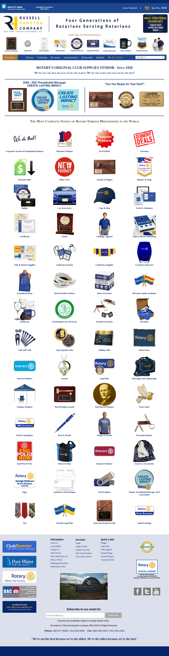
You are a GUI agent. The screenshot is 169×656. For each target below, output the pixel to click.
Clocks (65, 236)
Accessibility (56, 546)
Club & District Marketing (144, 236)
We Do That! (115, 57)
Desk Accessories (104, 293)
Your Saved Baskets (84, 553)
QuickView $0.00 (155, 8)
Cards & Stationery (144, 208)
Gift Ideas (144, 322)
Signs (24, 492)
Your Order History (83, 556)
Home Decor (144, 350)
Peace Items (144, 407)
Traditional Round (76, 50)
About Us (54, 543)
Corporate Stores (108, 560)
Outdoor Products (25, 407)
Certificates (25, 236)
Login (78, 543)
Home (29, 57)
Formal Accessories (104, 322)
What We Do (56, 553)
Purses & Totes (64, 464)
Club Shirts (158, 50)
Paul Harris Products (104, 407)
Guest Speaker (125, 50)
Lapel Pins (27, 50)
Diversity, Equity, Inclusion (144, 293)
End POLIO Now (24, 464)
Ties (24, 523)
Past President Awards (64, 407)
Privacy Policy (56, 560)
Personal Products (144, 435)
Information (71, 57)
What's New (64, 180)
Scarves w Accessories (144, 464)
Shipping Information (59, 563)
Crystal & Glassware (144, 265)
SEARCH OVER (19, 607)
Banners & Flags (144, 180)
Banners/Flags (107, 553)
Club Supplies (44, 50)
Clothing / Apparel (104, 236)
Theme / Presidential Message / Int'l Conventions (144, 493)
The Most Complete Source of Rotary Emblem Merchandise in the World (84, 121)
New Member (60, 50)
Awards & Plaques (11, 50)
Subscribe (87, 57)
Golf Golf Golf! (24, 350)
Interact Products (24, 378)
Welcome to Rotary (64, 151)
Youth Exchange (144, 523)
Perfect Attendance (24, 435)
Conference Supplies (104, 265)
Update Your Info (83, 550)
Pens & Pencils (64, 435)
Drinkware (24, 322)
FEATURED (104, 151)
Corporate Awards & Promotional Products (24, 151)
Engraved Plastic (93, 50)
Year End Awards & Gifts (104, 523)
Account (55, 57)
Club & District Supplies (24, 265)
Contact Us (55, 549)
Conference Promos (64, 265)
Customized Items (24, 293)
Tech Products (104, 492)
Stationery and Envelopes (65, 492)
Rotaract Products (104, 464)
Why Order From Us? (59, 556)
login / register (130, 8)
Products (10, 57)
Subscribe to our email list (84, 609)
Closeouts (144, 151)
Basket (100, 57)
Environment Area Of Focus (64, 322)
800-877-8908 (17, 8)
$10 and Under (24, 180)
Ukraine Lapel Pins (64, 523)
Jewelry (64, 378)
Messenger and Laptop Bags (144, 378)
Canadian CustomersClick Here (44, 8)
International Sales (58, 566)
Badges (25, 208)
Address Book (81, 546)
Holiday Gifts (104, 350)
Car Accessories (64, 208)
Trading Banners (142, 50)
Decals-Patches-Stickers (64, 293)
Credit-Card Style (109, 50)
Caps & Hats (104, 208)
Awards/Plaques (107, 556)
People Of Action (104, 435)
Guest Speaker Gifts (64, 350)
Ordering (42, 57)
